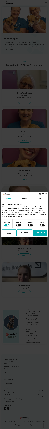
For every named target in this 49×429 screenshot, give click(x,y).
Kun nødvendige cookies (9, 232)
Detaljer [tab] (24, 198)
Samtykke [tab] (8, 198)
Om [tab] (40, 198)
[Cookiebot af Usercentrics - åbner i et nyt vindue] (40, 194)
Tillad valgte (24, 232)
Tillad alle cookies (40, 232)
